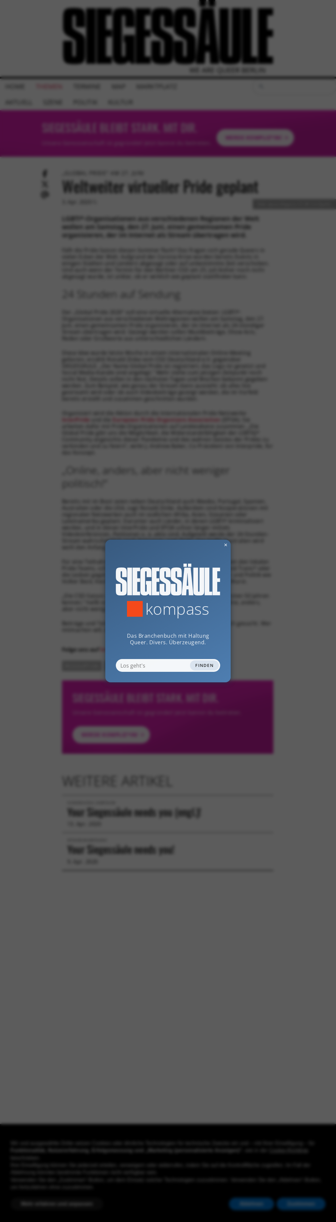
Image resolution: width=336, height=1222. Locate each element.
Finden (204, 665)
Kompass (177, 609)
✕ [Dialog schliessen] (209, 545)
